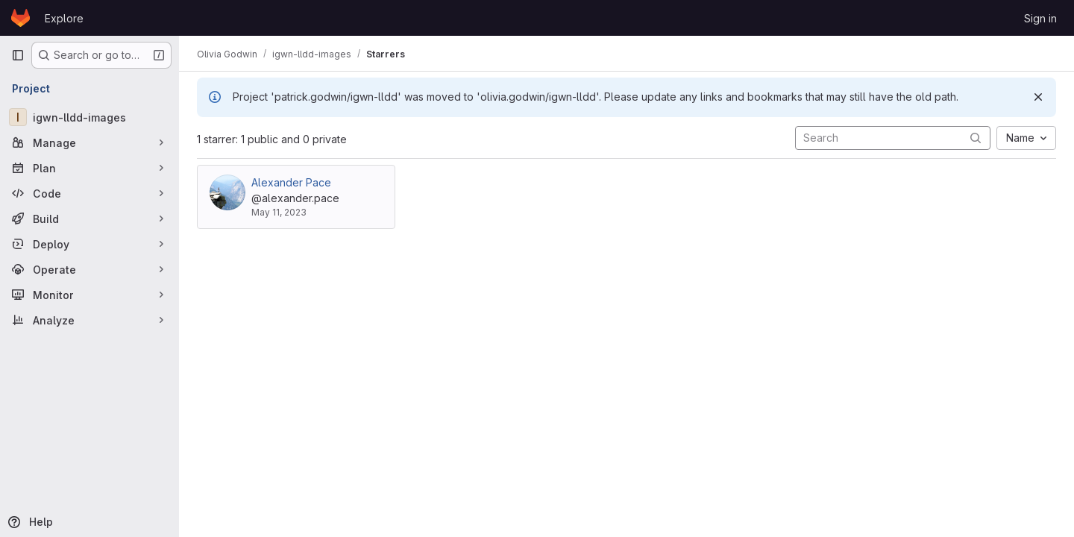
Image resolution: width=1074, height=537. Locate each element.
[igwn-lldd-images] (89, 117)
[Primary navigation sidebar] (18, 55)
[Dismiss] (1038, 97)
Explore (64, 18)
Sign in (1040, 18)
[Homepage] (20, 18)
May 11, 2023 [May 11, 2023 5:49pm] (279, 212)
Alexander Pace (291, 182)
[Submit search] (975, 137)
